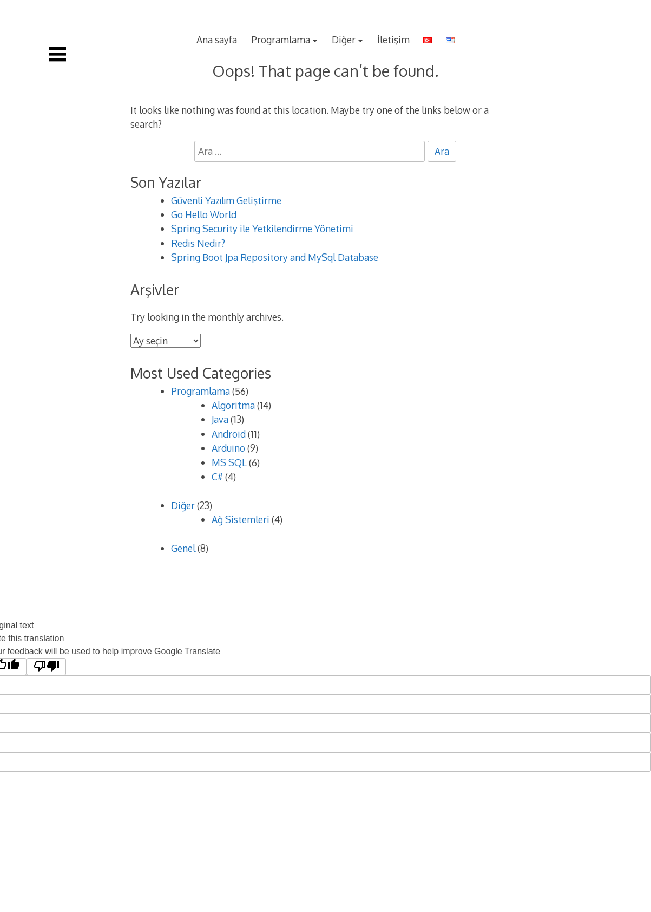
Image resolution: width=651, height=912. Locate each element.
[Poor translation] (46, 666)
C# (217, 477)
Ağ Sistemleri (240, 519)
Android (229, 434)
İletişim (393, 39)
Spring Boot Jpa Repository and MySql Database (274, 257)
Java (220, 419)
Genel (183, 548)
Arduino (228, 448)
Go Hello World (203, 214)
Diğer (344, 39)
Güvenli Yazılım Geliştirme (226, 200)
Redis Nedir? (198, 243)
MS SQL (229, 462)
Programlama (280, 39)
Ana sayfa (216, 39)
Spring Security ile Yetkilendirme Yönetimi (262, 228)
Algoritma (233, 405)
